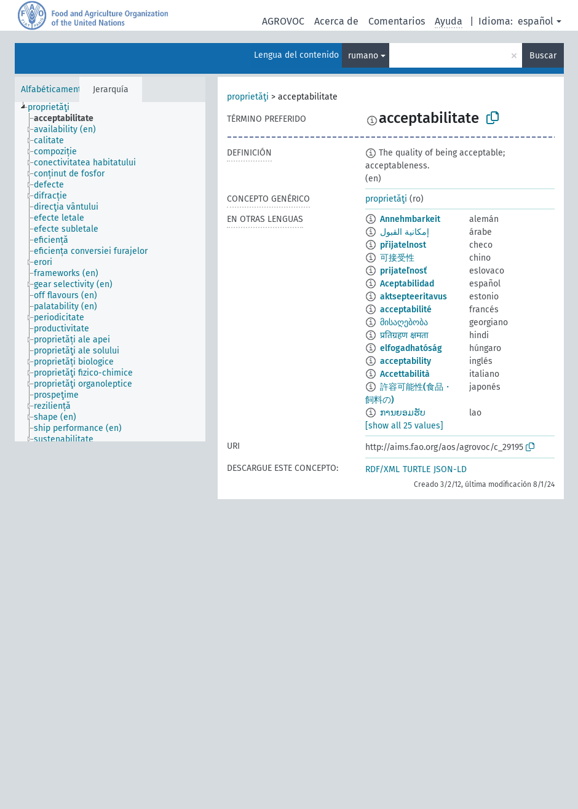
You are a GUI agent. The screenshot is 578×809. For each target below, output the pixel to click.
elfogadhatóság (411, 348)
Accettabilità (405, 374)
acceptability (405, 361)
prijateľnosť (403, 271)
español (535, 21)
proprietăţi (248, 97)
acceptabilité (406, 309)
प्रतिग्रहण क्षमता (404, 335)
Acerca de (336, 21)
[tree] (110, 271)
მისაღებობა (404, 322)
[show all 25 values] (404, 425)
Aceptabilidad (407, 283)
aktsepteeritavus (413, 296)
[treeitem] (54, 107)
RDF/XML (382, 469)
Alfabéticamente (53, 89)
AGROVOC (283, 21)
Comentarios (396, 21)
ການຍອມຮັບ (403, 413)
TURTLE (416, 469)
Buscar (542, 55)
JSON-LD (450, 469)
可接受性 (397, 258)
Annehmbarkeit (410, 219)
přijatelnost (403, 245)
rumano (363, 55)
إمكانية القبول (404, 232)
